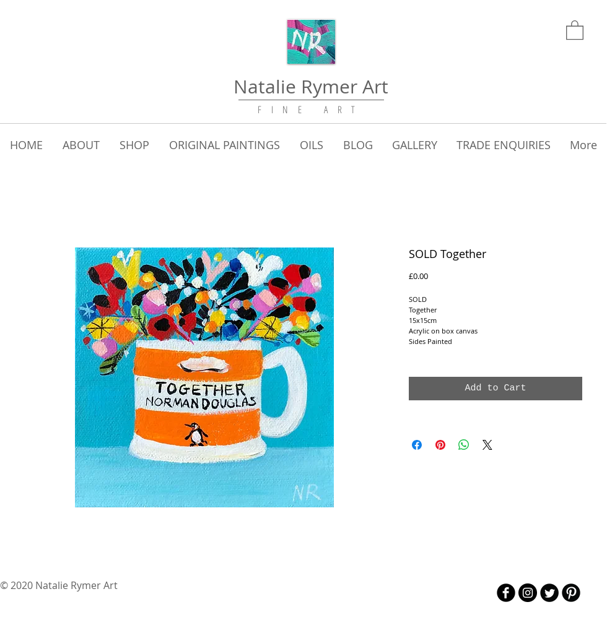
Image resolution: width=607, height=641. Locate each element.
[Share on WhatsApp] (463, 444)
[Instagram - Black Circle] (527, 592)
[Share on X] (487, 444)
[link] (574, 29)
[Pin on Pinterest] (440, 444)
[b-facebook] (506, 592)
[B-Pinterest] (571, 592)
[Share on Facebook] (416, 444)
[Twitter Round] (549, 592)
